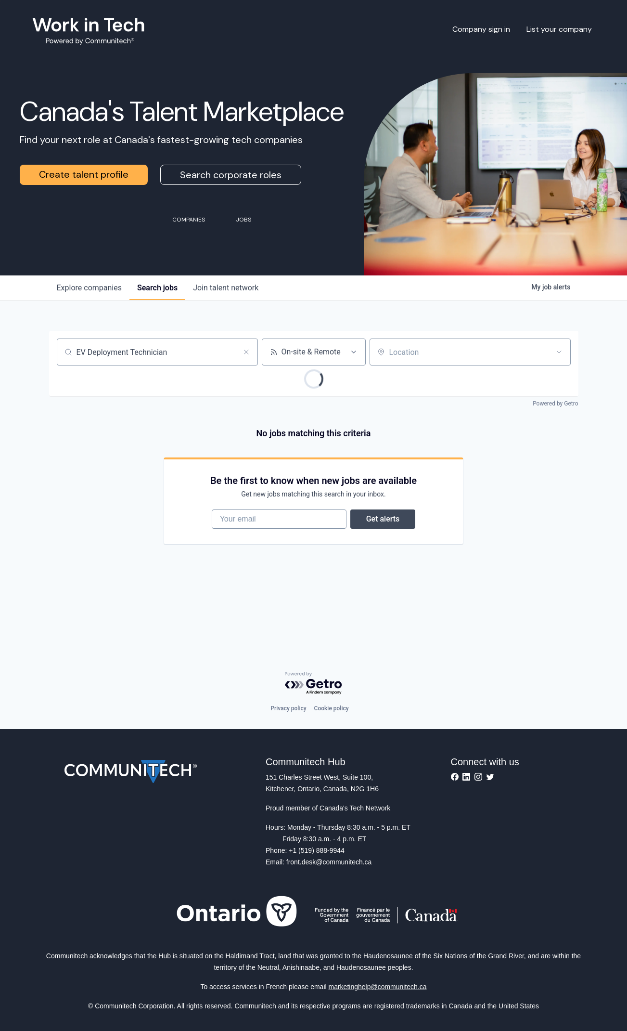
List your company (559, 29)
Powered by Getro (555, 403)
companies (89, 287)
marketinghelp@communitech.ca (378, 987)
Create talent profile (83, 174)
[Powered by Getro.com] (314, 683)
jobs (157, 287)
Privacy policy (288, 708)
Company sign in (481, 29)
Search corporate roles (231, 175)
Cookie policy (331, 708)
